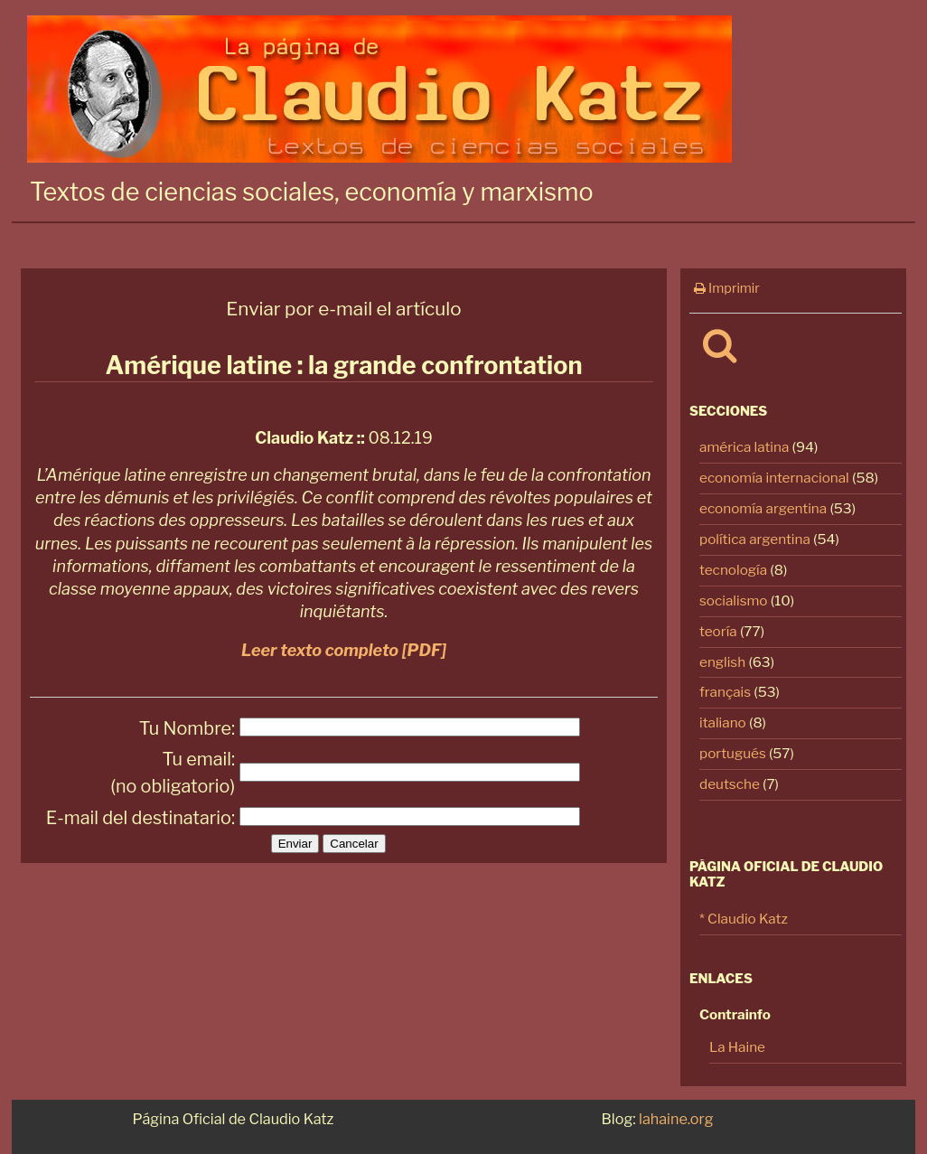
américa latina (744, 446)
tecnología (733, 569)
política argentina (754, 539)
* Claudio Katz (743, 918)
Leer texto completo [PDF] (343, 650)
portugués (732, 753)
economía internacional (774, 477)
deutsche (729, 784)
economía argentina (763, 508)
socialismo (733, 600)
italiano (722, 722)
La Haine (737, 1046)
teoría (718, 631)
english (722, 662)
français (725, 691)
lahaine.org (676, 1119)
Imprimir (727, 288)
